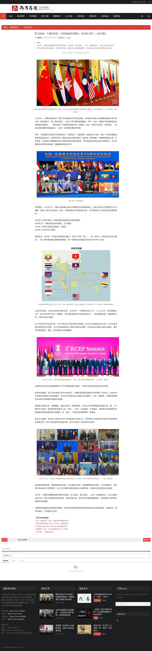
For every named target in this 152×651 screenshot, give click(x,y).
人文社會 (68, 16)
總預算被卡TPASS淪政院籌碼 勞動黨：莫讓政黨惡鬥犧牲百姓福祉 (65, 596)
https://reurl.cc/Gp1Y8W (16, 619)
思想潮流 (80, 16)
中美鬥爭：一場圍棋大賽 (44, 532)
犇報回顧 (104, 16)
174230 (104, 600)
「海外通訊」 (28, 27)
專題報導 (92, 16)
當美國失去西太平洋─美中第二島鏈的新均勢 (51, 526)
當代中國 (44, 16)
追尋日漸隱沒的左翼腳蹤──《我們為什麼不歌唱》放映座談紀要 (65, 612)
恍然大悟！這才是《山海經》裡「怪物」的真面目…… (102, 628)
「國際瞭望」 (14, 27)
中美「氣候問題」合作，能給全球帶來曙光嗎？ (52, 521)
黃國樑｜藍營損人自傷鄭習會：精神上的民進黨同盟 (65, 628)
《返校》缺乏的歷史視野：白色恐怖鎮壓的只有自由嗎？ (102, 611)
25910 (100, 618)
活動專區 (116, 16)
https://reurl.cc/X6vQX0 (17, 611)
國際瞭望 (56, 16)
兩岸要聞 (20, 16)
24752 (103, 634)
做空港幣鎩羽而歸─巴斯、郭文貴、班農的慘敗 (52, 523)
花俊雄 (39, 38)
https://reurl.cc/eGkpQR (18, 616)
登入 (6, 556)
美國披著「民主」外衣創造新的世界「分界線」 (52, 529)
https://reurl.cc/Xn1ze (15, 614)
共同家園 (32, 16)
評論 (10, 16)
